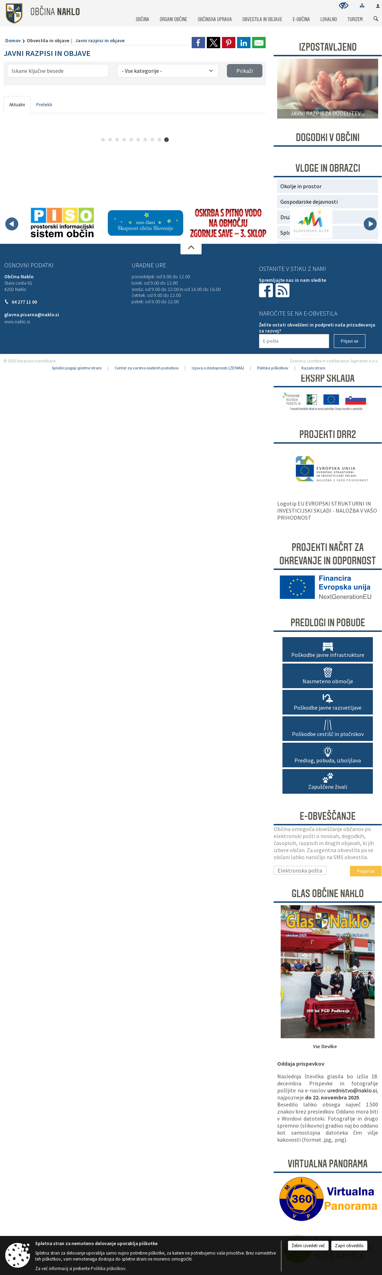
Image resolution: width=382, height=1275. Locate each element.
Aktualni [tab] (17, 105)
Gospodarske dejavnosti (309, 201)
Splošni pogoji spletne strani (77, 367)
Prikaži (244, 70)
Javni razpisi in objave (100, 40)
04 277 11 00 (24, 302)
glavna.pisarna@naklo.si (31, 315)
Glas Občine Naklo (328, 893)
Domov (13, 40)
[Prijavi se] (349, 341)
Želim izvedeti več (308, 1246)
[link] (198, 42)
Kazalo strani (313, 367)
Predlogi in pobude (328, 622)
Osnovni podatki (28, 265)
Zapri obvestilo (349, 1246)
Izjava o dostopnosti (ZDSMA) (218, 367)
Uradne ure (149, 265)
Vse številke (325, 1046)
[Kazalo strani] (362, 5)
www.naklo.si (17, 322)
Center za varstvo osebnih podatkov (147, 367)
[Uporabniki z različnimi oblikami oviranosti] (344, 5)
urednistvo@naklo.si (352, 1090)
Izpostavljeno (328, 47)
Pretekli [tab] (44, 105)
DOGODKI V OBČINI (327, 137)
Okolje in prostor (300, 186)
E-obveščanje (328, 816)
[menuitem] (142, 12)
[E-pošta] (294, 341)
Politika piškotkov (272, 367)
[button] (11, 223)
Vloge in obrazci (327, 168)
